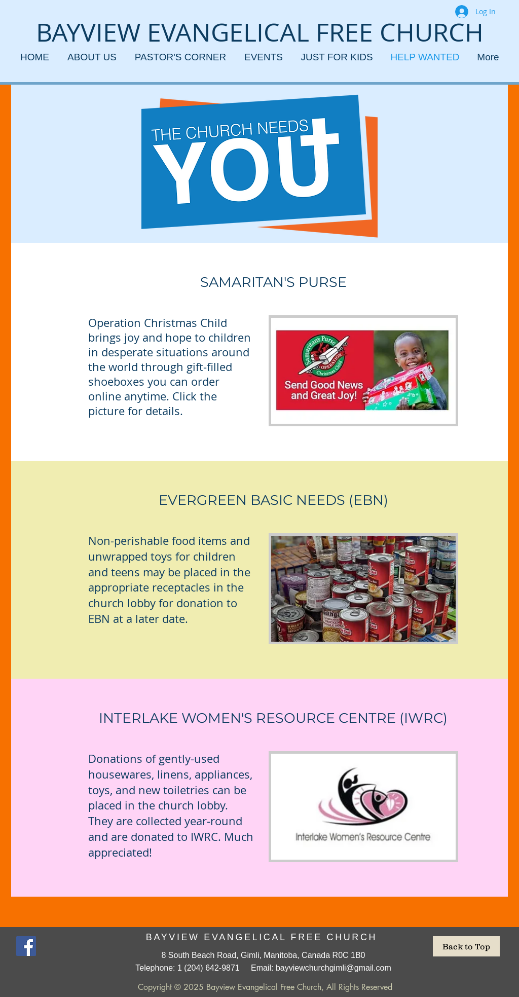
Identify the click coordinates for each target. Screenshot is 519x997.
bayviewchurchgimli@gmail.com (333, 968)
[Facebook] (26, 946)
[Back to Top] (466, 946)
